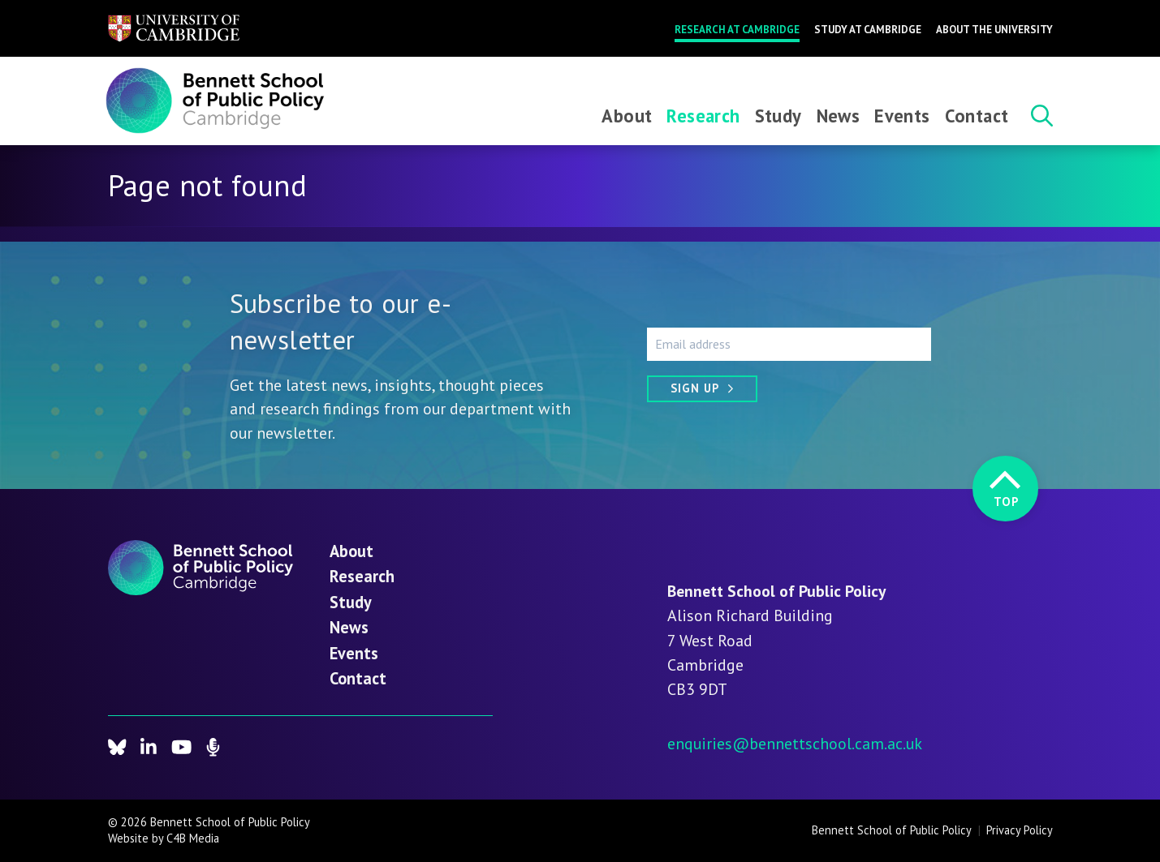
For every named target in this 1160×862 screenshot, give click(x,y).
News (838, 116)
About (627, 116)
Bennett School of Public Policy (892, 830)
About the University (994, 29)
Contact (977, 116)
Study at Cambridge (867, 29)
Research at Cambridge (737, 29)
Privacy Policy (1019, 830)
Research (703, 116)
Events (901, 116)
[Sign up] (702, 388)
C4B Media (192, 838)
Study (778, 116)
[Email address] (789, 344)
